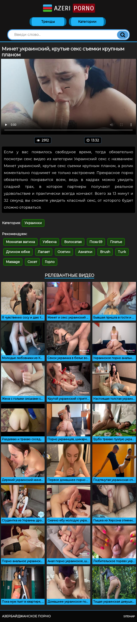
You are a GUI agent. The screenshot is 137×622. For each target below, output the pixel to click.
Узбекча (49, 242)
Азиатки (85, 252)
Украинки (33, 223)
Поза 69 (95, 242)
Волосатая (73, 242)
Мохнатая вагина (20, 242)
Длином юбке (18, 252)
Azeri (68, 8)
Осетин (63, 252)
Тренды (48, 22)
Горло (50, 262)
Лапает (44, 252)
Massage (13, 262)
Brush (105, 252)
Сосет (32, 262)
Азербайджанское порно (26, 616)
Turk (122, 252)
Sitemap (129, 616)
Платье (116, 242)
